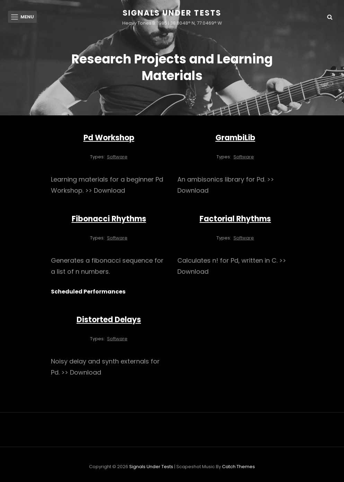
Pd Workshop (108, 138)
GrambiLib (235, 138)
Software (117, 157)
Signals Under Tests (172, 13)
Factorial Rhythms (235, 219)
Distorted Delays (109, 320)
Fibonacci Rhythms (109, 219)
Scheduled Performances (88, 292)
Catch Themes (238, 467)
